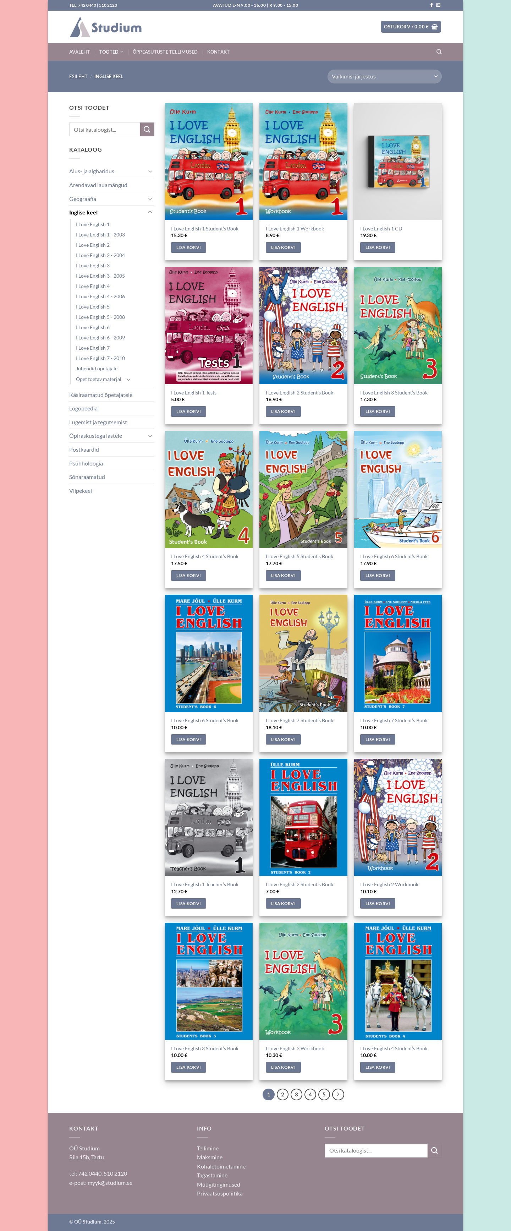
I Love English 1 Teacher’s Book (204, 884)
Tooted (111, 51)
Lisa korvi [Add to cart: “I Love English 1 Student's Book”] (188, 247)
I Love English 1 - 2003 (100, 235)
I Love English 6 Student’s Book (394, 556)
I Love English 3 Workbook (295, 1048)
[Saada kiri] (438, 5)
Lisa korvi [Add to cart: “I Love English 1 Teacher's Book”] (188, 903)
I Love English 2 (93, 245)
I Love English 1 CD (381, 228)
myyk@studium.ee (110, 1182)
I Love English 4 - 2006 (100, 296)
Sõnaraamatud (87, 476)
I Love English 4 (93, 286)
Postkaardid (84, 449)
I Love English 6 (93, 327)
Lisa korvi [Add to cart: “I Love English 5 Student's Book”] (283, 575)
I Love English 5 (93, 307)
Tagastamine (212, 1175)
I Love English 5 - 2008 (100, 317)
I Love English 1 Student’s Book (204, 228)
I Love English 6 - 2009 (100, 337)
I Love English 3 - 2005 (100, 276)
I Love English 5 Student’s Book (299, 556)
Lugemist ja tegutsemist (98, 422)
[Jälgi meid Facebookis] (431, 5)
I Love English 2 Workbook (389, 884)
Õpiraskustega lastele (95, 435)
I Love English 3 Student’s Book (394, 393)
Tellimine (208, 1148)
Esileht (78, 76)
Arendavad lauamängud (98, 184)
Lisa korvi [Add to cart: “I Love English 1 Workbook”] (283, 247)
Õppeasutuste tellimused (165, 52)
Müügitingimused (218, 1184)
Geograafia (82, 198)
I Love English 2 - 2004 (100, 255)
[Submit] (147, 129)
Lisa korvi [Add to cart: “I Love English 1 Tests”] (188, 411)
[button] (411, 27)
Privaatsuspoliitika (220, 1193)
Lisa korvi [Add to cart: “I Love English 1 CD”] (378, 247)
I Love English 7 (93, 348)
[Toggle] (150, 171)
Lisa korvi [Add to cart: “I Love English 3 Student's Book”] (378, 411)
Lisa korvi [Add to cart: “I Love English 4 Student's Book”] (188, 575)
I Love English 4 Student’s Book (204, 556)
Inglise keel (83, 212)
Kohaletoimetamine (221, 1166)
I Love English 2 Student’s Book (299, 393)
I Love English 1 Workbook (295, 228)
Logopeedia (83, 408)
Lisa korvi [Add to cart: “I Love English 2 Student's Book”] (283, 411)
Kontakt (218, 52)
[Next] (338, 1095)
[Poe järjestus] (385, 76)
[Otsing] (439, 52)
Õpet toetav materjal (98, 379)
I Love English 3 (93, 265)
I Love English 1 (93, 224)
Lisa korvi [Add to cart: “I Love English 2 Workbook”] (378, 903)
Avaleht (79, 52)
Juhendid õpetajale (96, 368)
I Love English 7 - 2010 (100, 358)
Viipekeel (80, 490)
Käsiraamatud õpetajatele (100, 394)
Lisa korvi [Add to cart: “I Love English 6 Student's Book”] (378, 575)
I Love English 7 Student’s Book (299, 720)
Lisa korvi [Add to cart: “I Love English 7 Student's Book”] (283, 739)
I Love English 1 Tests (193, 393)
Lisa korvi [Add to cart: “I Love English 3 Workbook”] (283, 1067)
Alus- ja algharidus (91, 171)
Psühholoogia (86, 463)
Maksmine (209, 1157)
